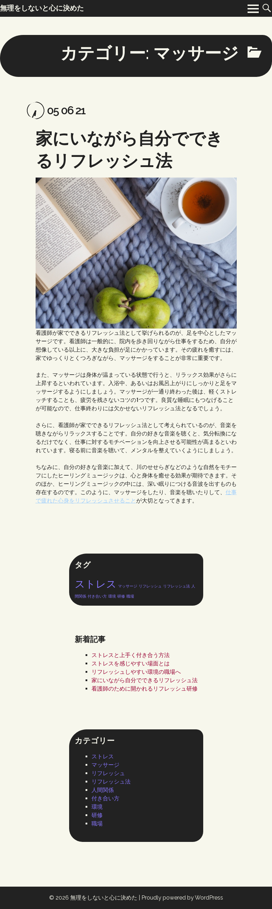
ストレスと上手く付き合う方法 (130, 655)
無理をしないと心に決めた (103, 897)
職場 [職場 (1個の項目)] (130, 596)
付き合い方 (105, 798)
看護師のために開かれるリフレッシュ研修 (144, 688)
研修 (97, 815)
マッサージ (105, 765)
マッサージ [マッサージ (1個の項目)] (127, 586)
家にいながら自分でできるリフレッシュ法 (144, 680)
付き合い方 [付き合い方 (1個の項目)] (97, 596)
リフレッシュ (108, 773)
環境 (97, 806)
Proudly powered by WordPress (182, 897)
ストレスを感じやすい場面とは (130, 663)
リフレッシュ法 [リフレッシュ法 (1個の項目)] (176, 586)
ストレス (102, 756)
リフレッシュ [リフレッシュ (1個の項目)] (150, 586)
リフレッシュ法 (111, 781)
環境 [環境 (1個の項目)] (112, 596)
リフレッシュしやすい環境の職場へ (136, 672)
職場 (97, 823)
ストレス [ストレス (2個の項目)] (96, 584)
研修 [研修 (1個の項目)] (121, 596)
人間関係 (102, 790)
